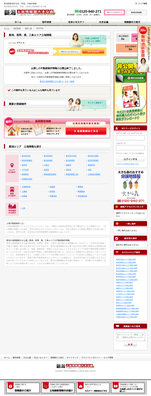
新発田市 (91, 165)
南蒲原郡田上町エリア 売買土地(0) (127, 311)
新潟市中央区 (71, 156)
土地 (23, 208)
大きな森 (27, 357)
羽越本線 (53, 196)
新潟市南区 (48, 160)
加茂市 (46, 170)
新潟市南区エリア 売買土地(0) (126, 274)
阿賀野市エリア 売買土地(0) (125, 305)
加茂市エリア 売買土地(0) (124, 297)
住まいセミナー (40, 357)
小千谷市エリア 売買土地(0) (125, 294)
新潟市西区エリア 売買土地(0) (126, 276)
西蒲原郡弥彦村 (50, 174)
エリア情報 (108, 357)
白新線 (24, 196)
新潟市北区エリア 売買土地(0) (126, 259)
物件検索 (17, 28)
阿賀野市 (25, 174)
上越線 (24, 191)
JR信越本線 (82, 196)
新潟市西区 (70, 160)
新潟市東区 (48, 156)
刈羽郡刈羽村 (27, 179)
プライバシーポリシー (90, 357)
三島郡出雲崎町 (94, 174)
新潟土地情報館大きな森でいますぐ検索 (57, 81)
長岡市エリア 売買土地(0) (124, 282)
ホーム (6, 28)
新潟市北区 (26, 156)
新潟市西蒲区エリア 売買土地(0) (126, 279)
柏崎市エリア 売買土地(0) (124, 288)
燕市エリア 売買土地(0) (124, 302)
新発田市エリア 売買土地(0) (125, 291)
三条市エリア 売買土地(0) (124, 285)
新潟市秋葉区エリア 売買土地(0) (126, 271)
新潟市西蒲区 (93, 160)
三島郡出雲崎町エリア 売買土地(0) (127, 314)
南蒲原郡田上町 (72, 174)
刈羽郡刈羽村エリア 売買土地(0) (126, 317)
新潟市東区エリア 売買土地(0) (126, 262)
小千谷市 (25, 170)
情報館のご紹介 (57, 357)
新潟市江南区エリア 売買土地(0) (126, 268)
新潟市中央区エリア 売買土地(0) (126, 265)
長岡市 (24, 165)
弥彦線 (52, 191)
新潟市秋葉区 (27, 160)
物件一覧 (28, 28)
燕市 (90, 170)
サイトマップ (72, 357)
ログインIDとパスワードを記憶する (131, 153)
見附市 (68, 170)
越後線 (80, 187)
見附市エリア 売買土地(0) (124, 300)
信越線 (52, 187)
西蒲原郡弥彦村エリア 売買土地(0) (127, 308)
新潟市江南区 (93, 156)
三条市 (46, 165)
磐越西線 (81, 191)
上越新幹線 (26, 187)
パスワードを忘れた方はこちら (127, 164)
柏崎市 (68, 165)
